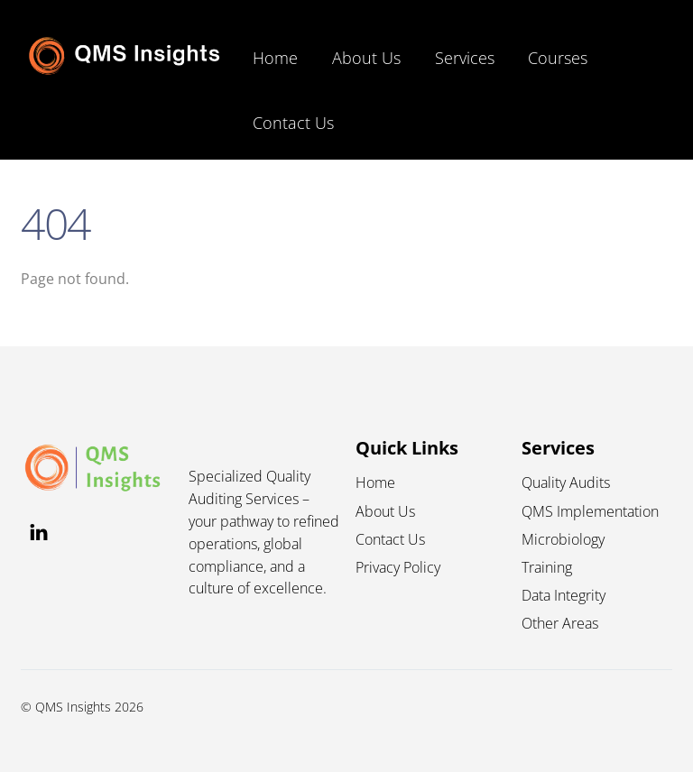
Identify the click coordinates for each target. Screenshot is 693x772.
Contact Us (293, 122)
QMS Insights (73, 706)
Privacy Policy (398, 567)
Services (464, 58)
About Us (366, 58)
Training (547, 567)
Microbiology (563, 539)
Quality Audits (566, 482)
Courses (557, 58)
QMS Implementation (590, 511)
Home (275, 58)
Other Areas (560, 623)
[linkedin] (39, 530)
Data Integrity (563, 595)
